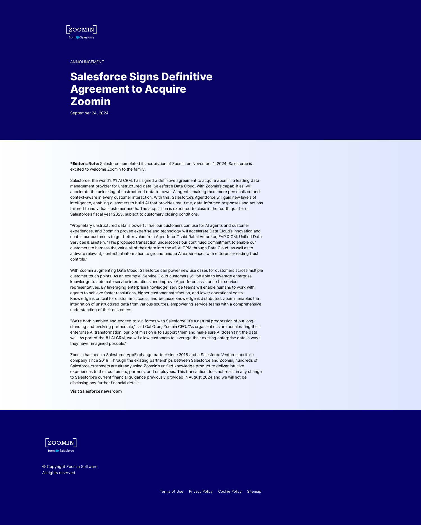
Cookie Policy (230, 491)
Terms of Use (171, 491)
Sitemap (254, 491)
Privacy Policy (201, 491)
